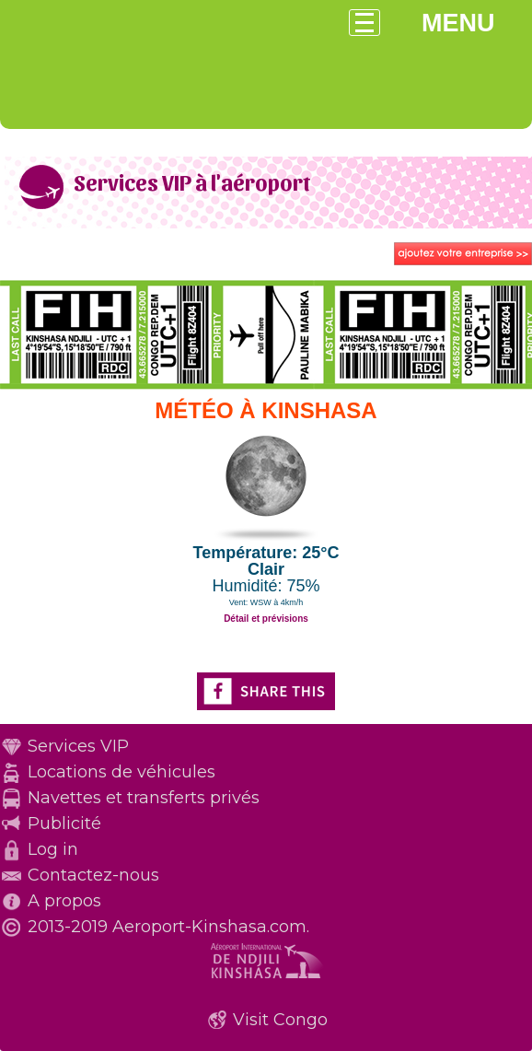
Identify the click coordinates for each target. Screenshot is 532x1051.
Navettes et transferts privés (144, 798)
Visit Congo (280, 1020)
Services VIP (78, 746)
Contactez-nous (93, 875)
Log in (53, 849)
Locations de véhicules (121, 772)
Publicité (64, 823)
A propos (64, 901)
